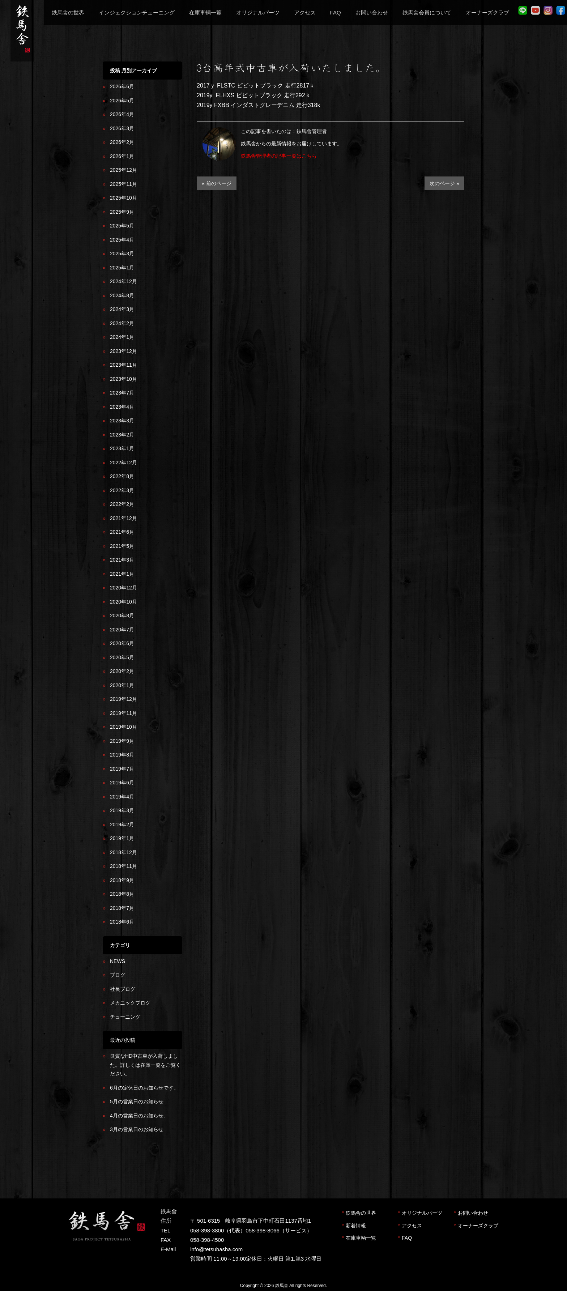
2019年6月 (122, 782)
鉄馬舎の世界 (361, 1213)
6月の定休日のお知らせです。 (144, 1088)
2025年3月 (122, 253)
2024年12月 (123, 281)
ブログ (117, 975)
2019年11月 (123, 713)
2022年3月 (122, 490)
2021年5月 (122, 546)
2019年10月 (123, 727)
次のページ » (444, 183)
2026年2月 (122, 142)
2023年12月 (123, 351)
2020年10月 (123, 602)
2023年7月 (122, 393)
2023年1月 (122, 448)
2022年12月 (123, 462)
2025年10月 (123, 198)
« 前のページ (216, 183)
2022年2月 (122, 504)
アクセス (412, 1225)
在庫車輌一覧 (361, 1238)
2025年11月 (123, 184)
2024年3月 (122, 309)
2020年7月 (122, 629)
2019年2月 (122, 824)
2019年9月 (122, 741)
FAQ (407, 1238)
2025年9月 (122, 212)
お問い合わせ (473, 1213)
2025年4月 (122, 240)
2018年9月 (122, 880)
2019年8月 (122, 755)
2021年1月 (122, 574)
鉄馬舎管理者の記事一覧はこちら (279, 156)
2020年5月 (122, 657)
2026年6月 (122, 86)
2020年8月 (122, 615)
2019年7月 (122, 769)
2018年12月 (123, 852)
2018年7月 (122, 908)
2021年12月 (123, 518)
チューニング (125, 1017)
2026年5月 (122, 100)
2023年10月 (123, 379)
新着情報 (356, 1225)
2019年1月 (122, 838)
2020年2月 (122, 671)
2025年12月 (123, 170)
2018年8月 (122, 894)
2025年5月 (122, 226)
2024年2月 (122, 323)
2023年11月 (123, 365)
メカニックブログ (130, 1003)
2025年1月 (122, 267)
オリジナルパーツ (422, 1213)
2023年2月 (122, 435)
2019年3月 (122, 810)
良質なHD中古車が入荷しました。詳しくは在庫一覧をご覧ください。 (145, 1065)
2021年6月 (122, 532)
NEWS (117, 961)
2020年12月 (123, 588)
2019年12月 (123, 699)
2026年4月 (122, 114)
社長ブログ (122, 989)
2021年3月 (122, 560)
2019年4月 (122, 797)
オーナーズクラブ (478, 1225)
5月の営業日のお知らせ (136, 1101)
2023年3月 (122, 420)
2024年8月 (122, 295)
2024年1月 (122, 337)
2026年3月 (122, 128)
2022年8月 (122, 476)
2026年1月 (122, 156)
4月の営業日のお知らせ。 (139, 1116)
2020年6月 (122, 643)
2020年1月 (122, 685)
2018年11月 (123, 866)
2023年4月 (122, 407)
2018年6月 (122, 922)
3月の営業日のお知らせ (136, 1129)
